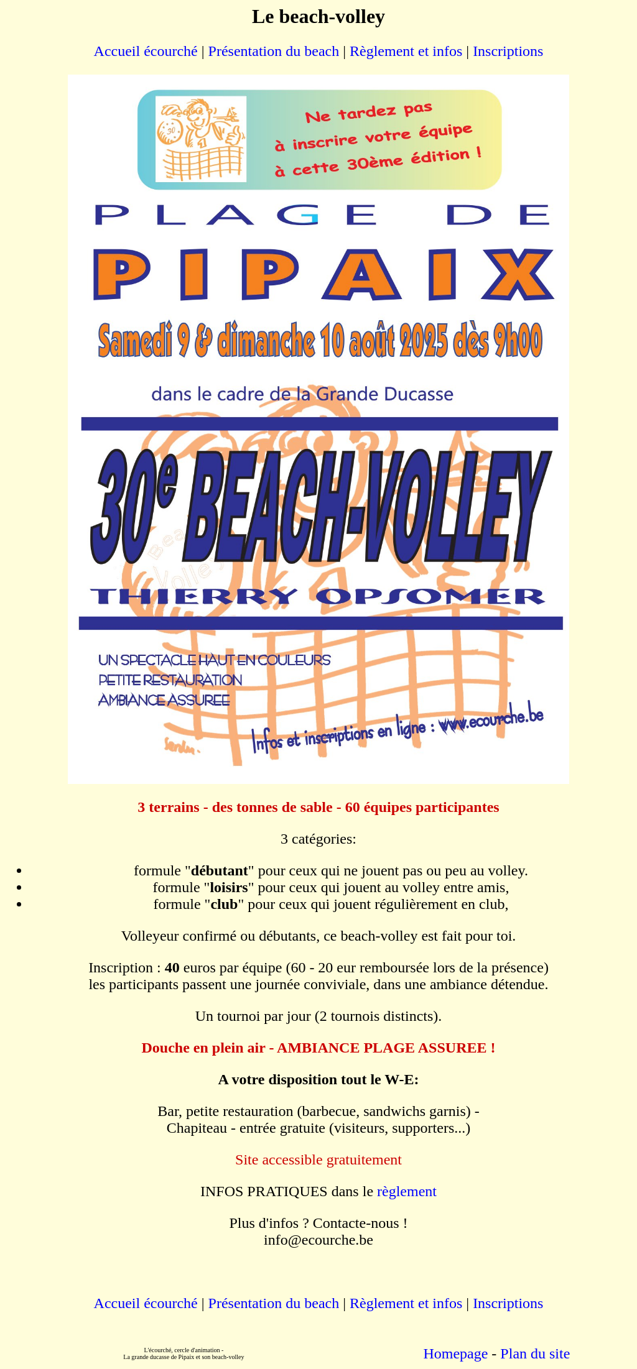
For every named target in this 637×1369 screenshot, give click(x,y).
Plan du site (535, 1353)
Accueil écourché (146, 51)
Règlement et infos (406, 51)
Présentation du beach (272, 51)
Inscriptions (508, 51)
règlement (407, 1191)
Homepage (455, 1353)
